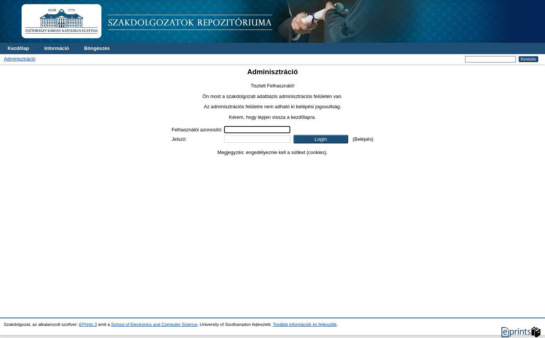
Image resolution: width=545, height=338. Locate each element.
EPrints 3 (88, 324)
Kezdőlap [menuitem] (18, 48)
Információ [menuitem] (56, 48)
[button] (320, 139)
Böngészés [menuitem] (97, 48)
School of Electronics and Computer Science (154, 324)
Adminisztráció (19, 59)
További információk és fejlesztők (304, 324)
